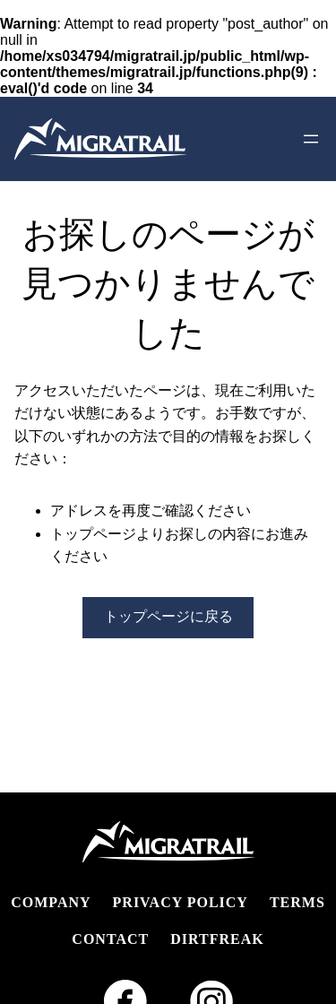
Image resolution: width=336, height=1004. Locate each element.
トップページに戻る (168, 616)
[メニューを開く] (311, 139)
